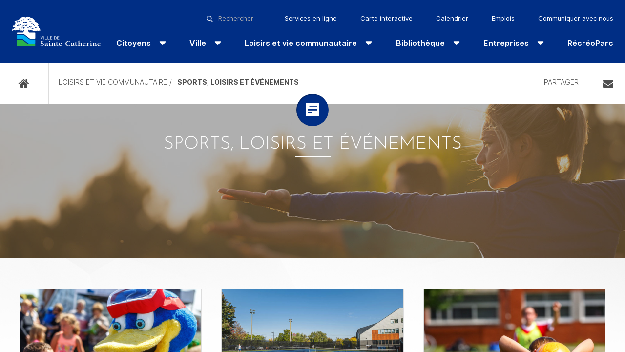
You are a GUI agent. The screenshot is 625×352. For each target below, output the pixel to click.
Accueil (24, 83)
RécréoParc (590, 43)
